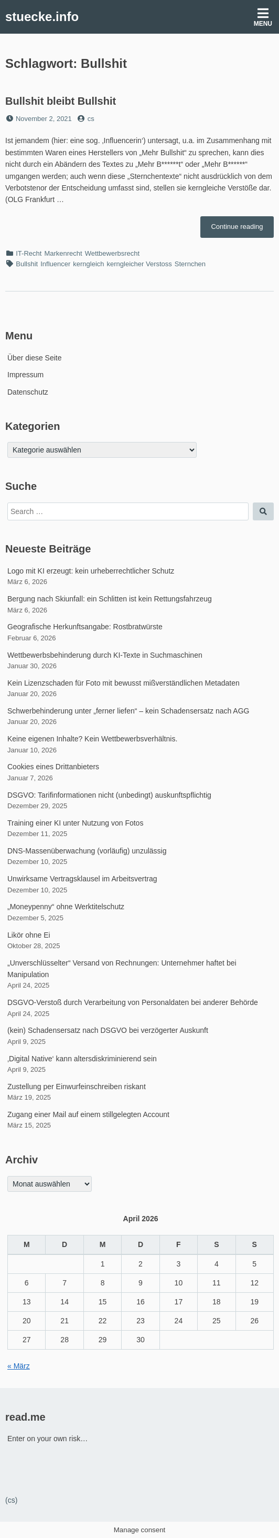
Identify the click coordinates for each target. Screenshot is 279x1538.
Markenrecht (63, 253)
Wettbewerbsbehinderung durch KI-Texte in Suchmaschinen (104, 655)
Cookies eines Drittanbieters (53, 766)
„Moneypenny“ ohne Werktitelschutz (65, 906)
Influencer (55, 264)
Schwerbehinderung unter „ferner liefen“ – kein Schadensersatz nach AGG (128, 711)
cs (91, 119)
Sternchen (190, 264)
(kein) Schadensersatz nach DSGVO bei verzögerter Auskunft (107, 1030)
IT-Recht (28, 253)
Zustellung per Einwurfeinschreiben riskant (76, 1086)
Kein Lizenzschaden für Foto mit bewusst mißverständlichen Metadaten (123, 683)
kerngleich (88, 264)
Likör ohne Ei (28, 935)
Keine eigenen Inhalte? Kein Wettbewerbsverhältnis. (92, 739)
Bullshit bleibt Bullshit (60, 101)
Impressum (25, 374)
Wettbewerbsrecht (112, 253)
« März (18, 1366)
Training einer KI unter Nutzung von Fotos (75, 823)
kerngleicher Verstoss (139, 264)
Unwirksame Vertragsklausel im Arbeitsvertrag (82, 878)
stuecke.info (42, 16)
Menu (263, 17)
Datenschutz (27, 392)
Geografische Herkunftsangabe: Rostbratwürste (85, 626)
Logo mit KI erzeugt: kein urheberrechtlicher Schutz (90, 571)
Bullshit (27, 264)
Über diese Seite (34, 358)
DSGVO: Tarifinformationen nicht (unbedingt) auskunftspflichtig (109, 795)
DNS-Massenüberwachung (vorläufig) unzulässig (86, 851)
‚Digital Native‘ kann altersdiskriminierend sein (82, 1058)
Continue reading (242, 229)
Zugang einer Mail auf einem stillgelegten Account (88, 1114)
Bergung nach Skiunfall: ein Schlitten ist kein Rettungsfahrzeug (109, 599)
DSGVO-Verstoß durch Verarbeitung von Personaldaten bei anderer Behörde (132, 1002)
